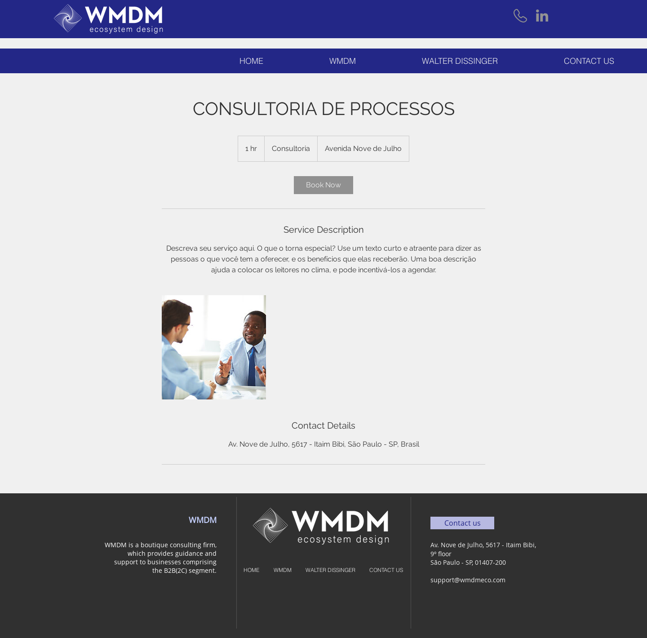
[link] (323, 185)
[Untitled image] (214, 347)
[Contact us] (462, 523)
